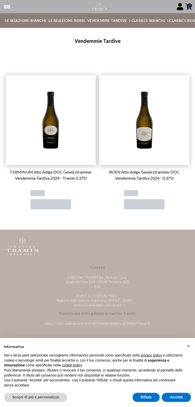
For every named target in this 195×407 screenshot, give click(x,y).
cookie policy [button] (72, 365)
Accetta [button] (176, 397)
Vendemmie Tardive (107, 20)
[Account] (180, 6)
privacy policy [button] (151, 355)
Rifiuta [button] (146, 397)
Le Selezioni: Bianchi (25, 20)
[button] (188, 346)
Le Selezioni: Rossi (66, 20)
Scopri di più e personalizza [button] (35, 397)
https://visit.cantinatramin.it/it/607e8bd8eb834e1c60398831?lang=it (97, 323)
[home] (99, 7)
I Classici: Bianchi (147, 20)
